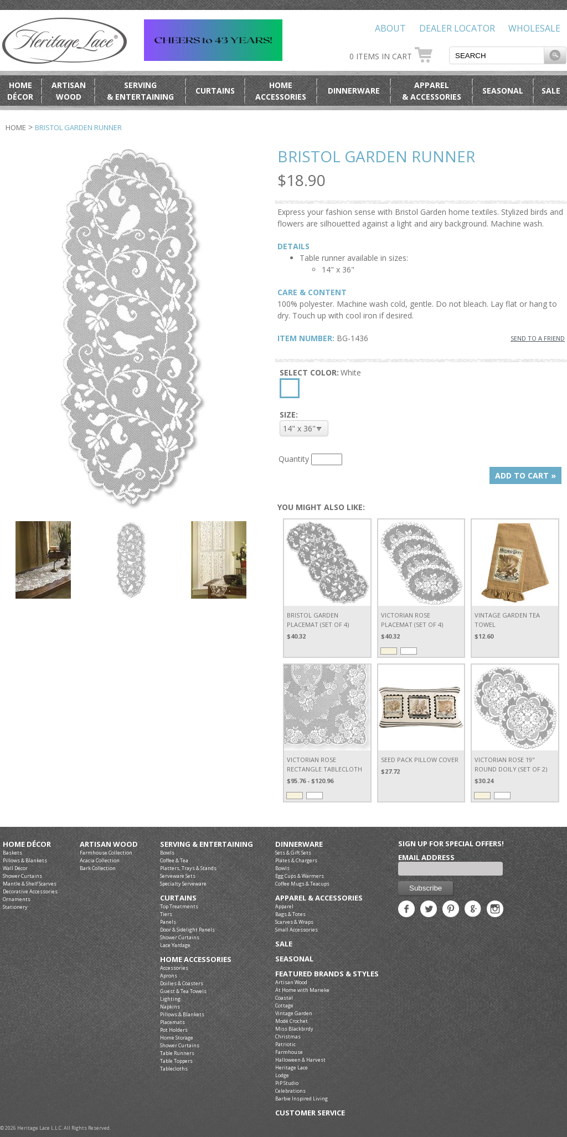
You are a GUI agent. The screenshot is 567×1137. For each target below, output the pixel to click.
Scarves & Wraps (294, 921)
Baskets (12, 852)
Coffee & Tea (174, 860)
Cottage (284, 1005)
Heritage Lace (291, 1067)
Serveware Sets (177, 875)
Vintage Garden (293, 1013)
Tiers (166, 914)
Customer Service (310, 1113)
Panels (168, 921)
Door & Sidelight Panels (187, 929)
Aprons (168, 975)
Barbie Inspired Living (301, 1098)
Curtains (215, 90)
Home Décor (27, 844)
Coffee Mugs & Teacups (302, 883)
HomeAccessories (280, 91)
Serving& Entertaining (140, 91)
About (390, 28)
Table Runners (177, 1053)
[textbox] (496, 55)
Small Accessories (296, 929)
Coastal (284, 997)
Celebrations (290, 1090)
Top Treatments (179, 906)
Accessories (174, 967)
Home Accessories (195, 959)
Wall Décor (15, 868)
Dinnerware (354, 90)
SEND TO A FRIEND (538, 338)
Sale (551, 90)
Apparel (284, 906)
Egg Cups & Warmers (299, 875)
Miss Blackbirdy (294, 1028)
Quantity (294, 459)
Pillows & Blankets (25, 860)
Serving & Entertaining (206, 844)
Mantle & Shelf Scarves (29, 883)
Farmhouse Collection (106, 852)
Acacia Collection (100, 860)
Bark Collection (98, 868)
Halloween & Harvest (300, 1059)
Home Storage (176, 1037)
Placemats (172, 1022)
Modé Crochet (291, 1021)
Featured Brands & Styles (327, 974)
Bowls (167, 852)
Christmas (288, 1036)
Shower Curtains (22, 875)
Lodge (282, 1075)
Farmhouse (289, 1052)
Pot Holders (174, 1029)
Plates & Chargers (296, 860)
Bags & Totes (290, 914)
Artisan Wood (109, 844)
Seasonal (502, 90)
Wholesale (534, 28)
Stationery (15, 906)
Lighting (170, 998)
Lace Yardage (175, 945)
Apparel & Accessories (319, 898)
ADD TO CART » (525, 475)
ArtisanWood (68, 91)
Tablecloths (174, 1068)
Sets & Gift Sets (293, 852)
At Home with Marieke (302, 990)
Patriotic (285, 1044)
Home (16, 127)
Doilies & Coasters (181, 983)
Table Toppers (176, 1060)
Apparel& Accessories (431, 91)
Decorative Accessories (30, 891)
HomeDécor (20, 91)
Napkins (170, 1006)
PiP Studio (286, 1083)
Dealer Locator (457, 28)
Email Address (426, 857)
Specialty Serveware (183, 883)
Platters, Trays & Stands (188, 868)
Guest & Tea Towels (183, 991)
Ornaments (16, 899)
